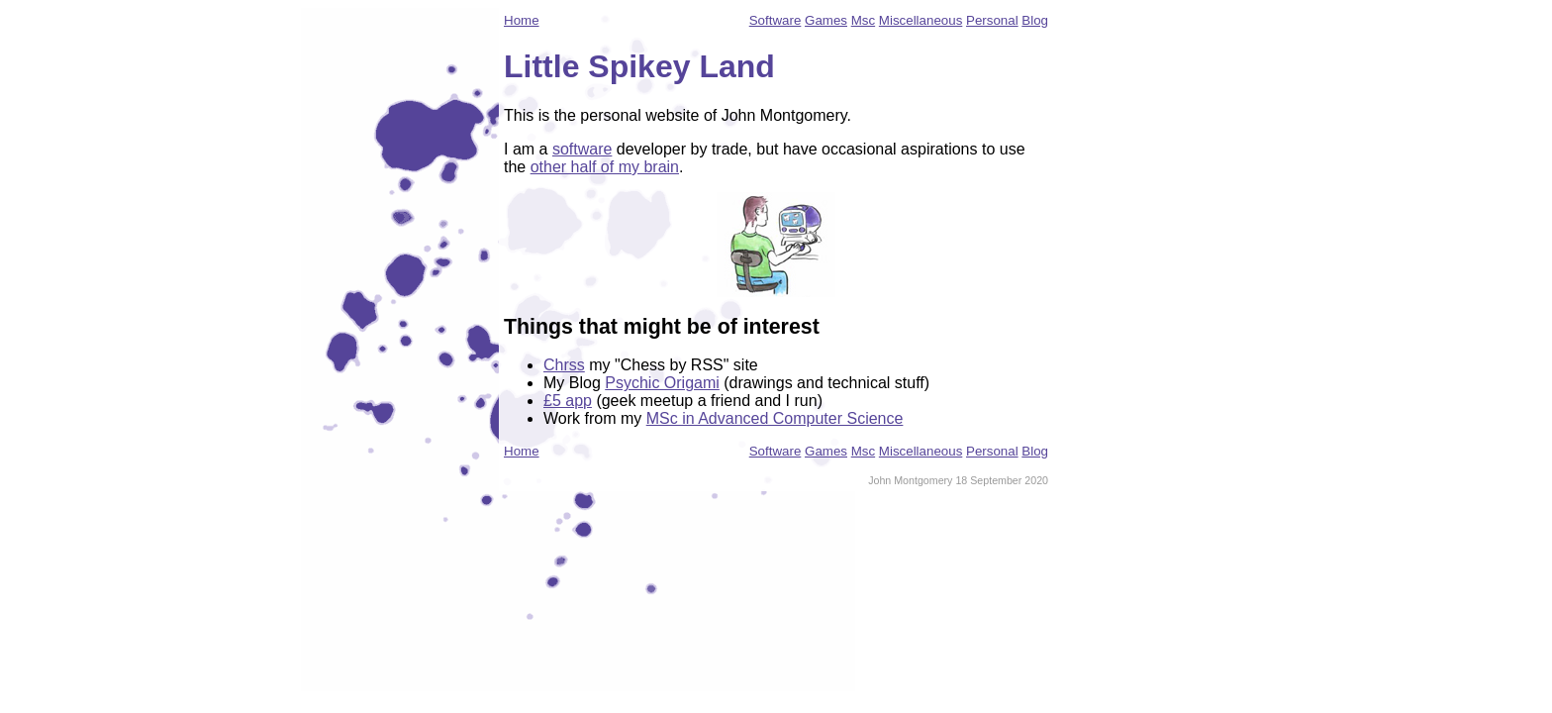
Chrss (564, 364)
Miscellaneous (920, 20)
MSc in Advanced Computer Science (775, 418)
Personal (992, 20)
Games (826, 20)
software (582, 149)
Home (521, 20)
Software (775, 20)
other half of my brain (605, 166)
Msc (863, 20)
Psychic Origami (662, 382)
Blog (1034, 20)
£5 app (567, 400)
